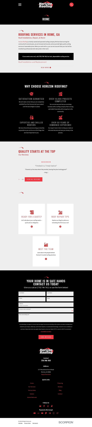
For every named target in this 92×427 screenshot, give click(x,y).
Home (32, 383)
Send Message (46, 337)
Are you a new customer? (25, 309)
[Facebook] (44, 406)
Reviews (60, 387)
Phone (20, 298)
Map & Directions (46, 375)
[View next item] (22, 180)
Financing (60, 383)
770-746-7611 (46, 360)
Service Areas (32, 390)
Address (21, 304)
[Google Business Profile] (40, 406)
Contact (60, 394)
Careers (32, 394)
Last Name (49, 293)
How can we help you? (24, 315)
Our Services (31, 387)
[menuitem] (20, 424)
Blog (60, 390)
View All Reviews (33, 180)
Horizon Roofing (22, 42)
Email (48, 298)
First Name (21, 293)
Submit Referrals (32, 398)
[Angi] (52, 406)
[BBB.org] (48, 406)
